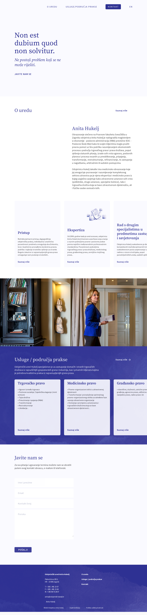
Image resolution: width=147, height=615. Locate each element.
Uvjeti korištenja (75, 608)
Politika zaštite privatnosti (94, 608)
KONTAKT (113, 6)
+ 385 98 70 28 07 (53, 592)
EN (130, 6)
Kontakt (84, 584)
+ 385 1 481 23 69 (52, 589)
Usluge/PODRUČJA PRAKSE (81, 6)
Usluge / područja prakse (91, 579)
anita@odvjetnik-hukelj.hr (54, 597)
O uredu (52, 6)
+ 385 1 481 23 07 (52, 587)
